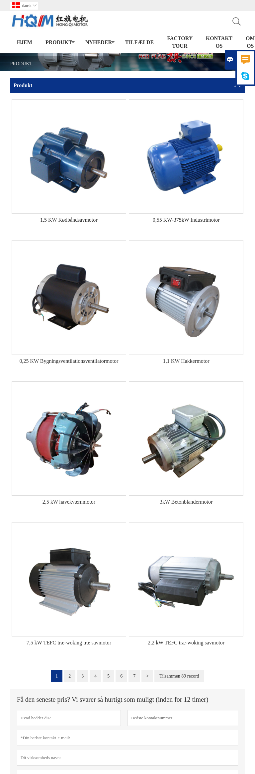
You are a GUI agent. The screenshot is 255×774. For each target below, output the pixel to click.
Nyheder (100, 42)
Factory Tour (180, 42)
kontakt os (219, 42)
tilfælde (139, 42)
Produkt (60, 42)
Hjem (24, 42)
